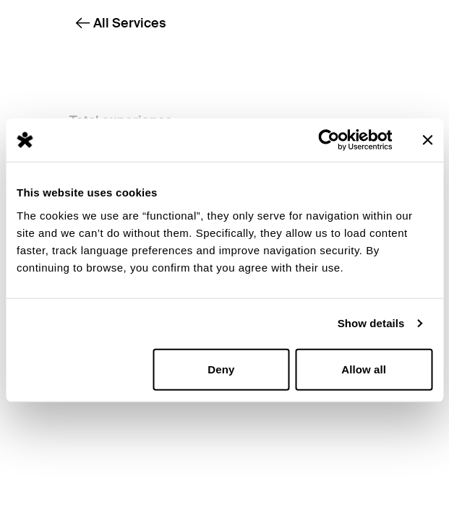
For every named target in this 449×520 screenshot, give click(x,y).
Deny (221, 369)
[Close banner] (427, 140)
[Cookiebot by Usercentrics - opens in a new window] (328, 140)
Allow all (363, 369)
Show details (371, 323)
